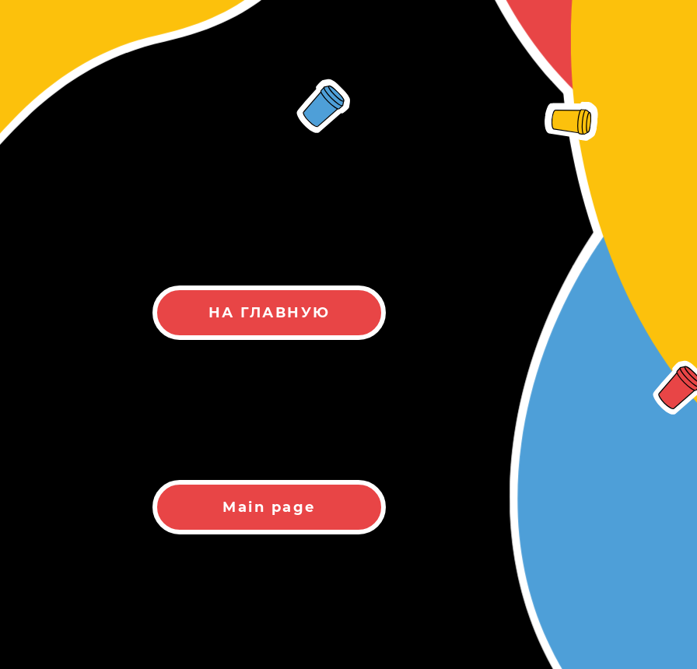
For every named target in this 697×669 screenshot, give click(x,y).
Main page (269, 507)
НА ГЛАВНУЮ (269, 312)
